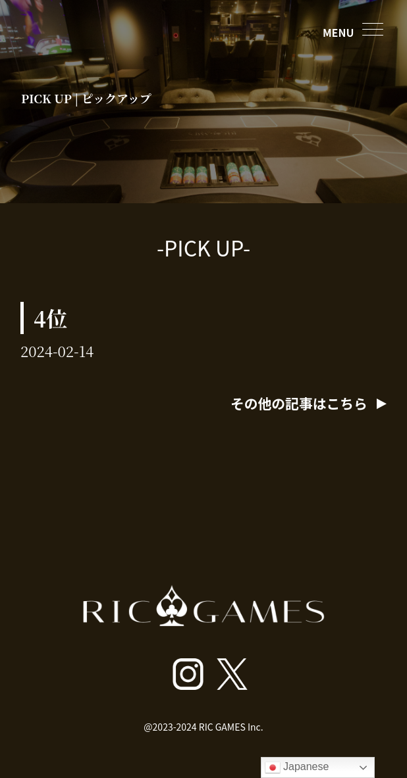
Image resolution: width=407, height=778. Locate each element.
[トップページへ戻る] (203, 629)
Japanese (297, 767)
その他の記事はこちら (302, 403)
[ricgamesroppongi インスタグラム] (188, 674)
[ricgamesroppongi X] (232, 674)
